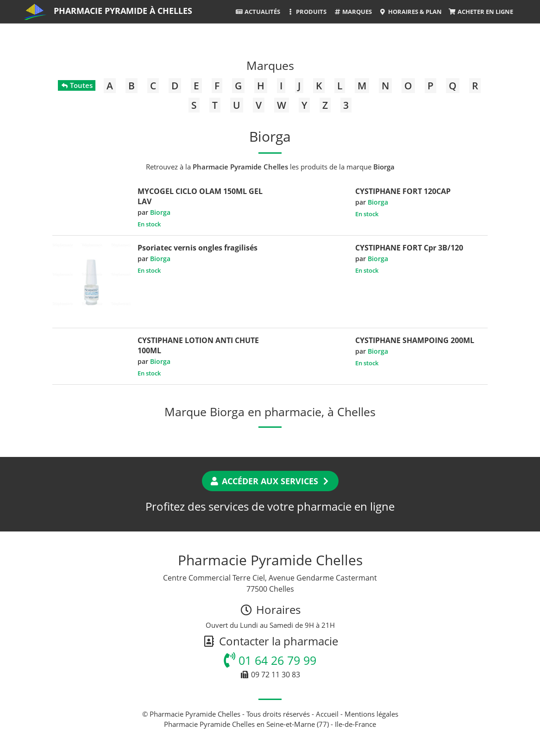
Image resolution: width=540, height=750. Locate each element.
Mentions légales (371, 714)
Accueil (327, 714)
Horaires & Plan (410, 11)
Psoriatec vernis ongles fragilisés (197, 248)
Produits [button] (307, 11)
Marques (352, 11)
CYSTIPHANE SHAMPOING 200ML (414, 340)
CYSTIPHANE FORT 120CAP (403, 191)
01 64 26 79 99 (270, 660)
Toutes (77, 85)
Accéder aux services (270, 481)
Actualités (258, 11)
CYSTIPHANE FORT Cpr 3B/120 (409, 248)
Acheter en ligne (481, 11)
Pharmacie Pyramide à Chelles (123, 10)
